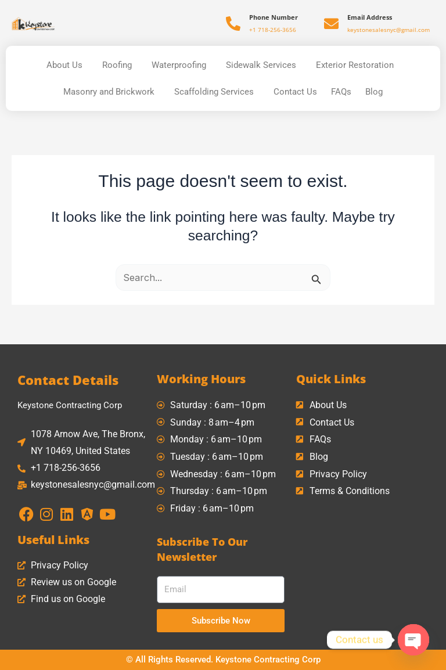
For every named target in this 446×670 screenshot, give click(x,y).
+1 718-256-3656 (272, 30)
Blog (374, 92)
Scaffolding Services (217, 92)
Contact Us (295, 92)
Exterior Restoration (358, 65)
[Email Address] (331, 23)
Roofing (120, 65)
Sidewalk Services (264, 65)
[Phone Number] (233, 23)
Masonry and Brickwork (111, 92)
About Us (67, 65)
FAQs (341, 92)
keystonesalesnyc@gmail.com (388, 30)
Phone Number (273, 17)
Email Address (369, 17)
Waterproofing (182, 65)
